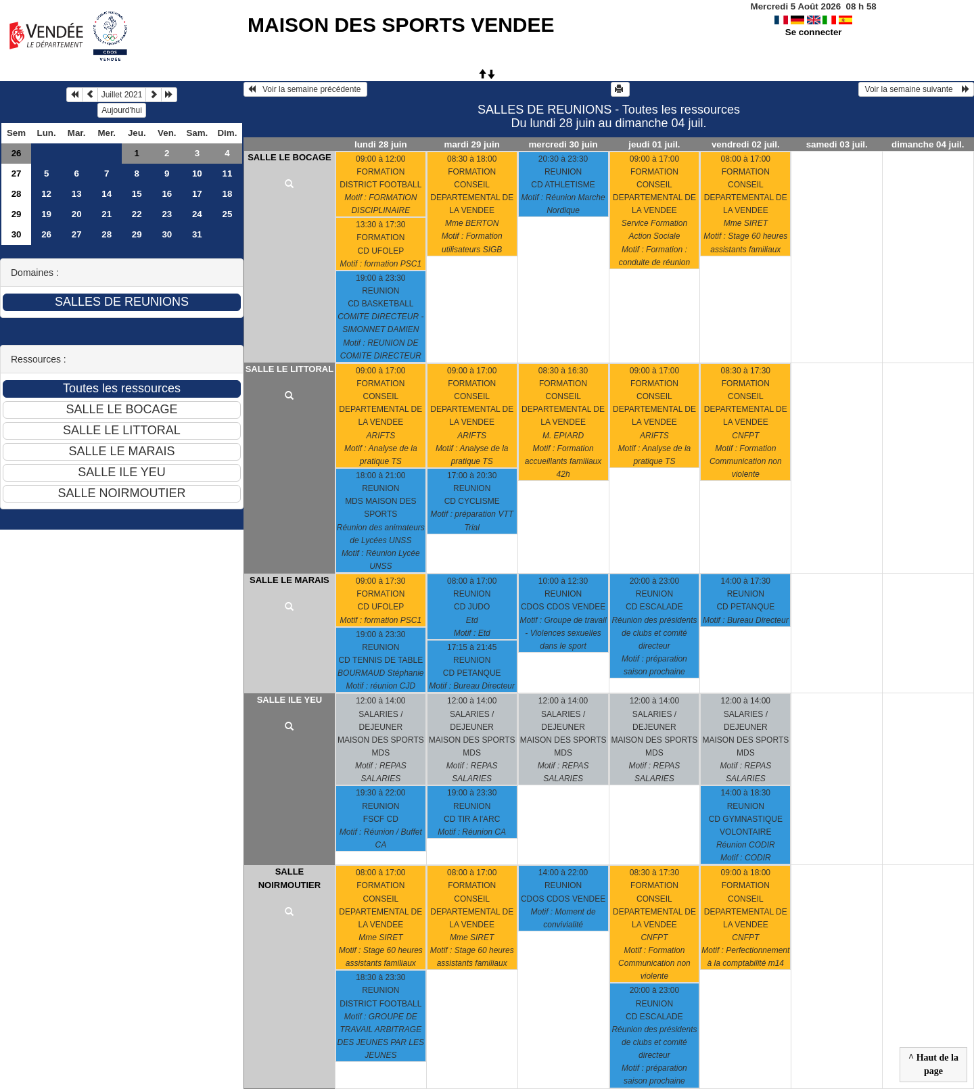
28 (16, 194)
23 (167, 214)
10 (197, 173)
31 (197, 234)
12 (46, 194)
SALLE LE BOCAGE (289, 157)
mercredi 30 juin (562, 144)
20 (77, 214)
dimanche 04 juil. (927, 144)
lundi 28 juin (380, 144)
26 (16, 153)
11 (227, 173)
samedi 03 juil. (837, 144)
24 (197, 214)
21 (106, 214)
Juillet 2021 (122, 94)
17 (197, 194)
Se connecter (813, 32)
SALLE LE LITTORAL (289, 369)
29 (16, 214)
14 (106, 194)
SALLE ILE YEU (290, 700)
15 (137, 194)
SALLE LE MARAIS (289, 580)
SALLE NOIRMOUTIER (289, 878)
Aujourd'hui (121, 110)
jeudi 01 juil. (654, 144)
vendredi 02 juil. (746, 144)
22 (137, 214)
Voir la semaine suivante (916, 89)
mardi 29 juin (472, 144)
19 (46, 214)
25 (227, 214)
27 (16, 173)
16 (167, 194)
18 (227, 194)
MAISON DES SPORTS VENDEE (401, 25)
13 (77, 194)
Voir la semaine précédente (305, 89)
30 (16, 234)
